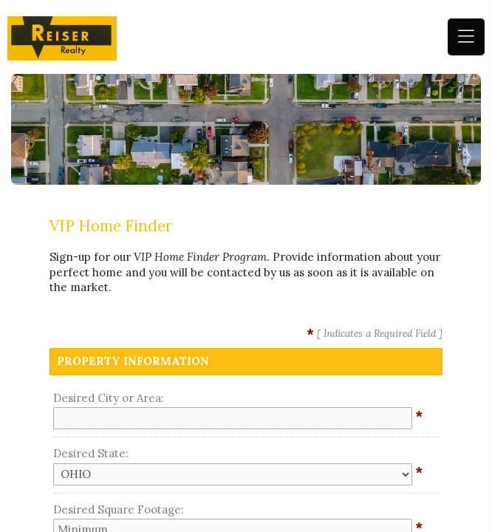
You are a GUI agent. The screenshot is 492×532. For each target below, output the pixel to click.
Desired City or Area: (108, 398)
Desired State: (91, 453)
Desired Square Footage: (118, 509)
